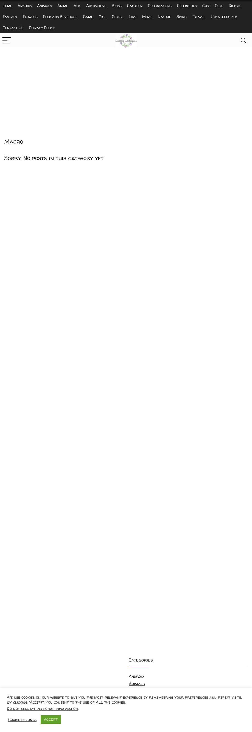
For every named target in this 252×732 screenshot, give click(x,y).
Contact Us (13, 27)
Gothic (117, 16)
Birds (117, 5)
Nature (164, 16)
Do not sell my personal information (42, 708)
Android (25, 5)
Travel (199, 16)
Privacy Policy (42, 27)
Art (77, 5)
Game (88, 16)
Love (133, 16)
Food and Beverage (60, 16)
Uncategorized (224, 16)
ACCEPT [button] (51, 719)
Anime (62, 5)
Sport (182, 16)
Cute (219, 5)
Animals (44, 5)
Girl (102, 16)
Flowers (30, 16)
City (205, 5)
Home (7, 5)
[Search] (243, 40)
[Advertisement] (126, 89)
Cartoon (134, 5)
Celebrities (187, 5)
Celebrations (160, 5)
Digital (235, 5)
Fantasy (10, 16)
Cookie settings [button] (22, 719)
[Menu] (6, 40)
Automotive (96, 5)
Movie (147, 16)
